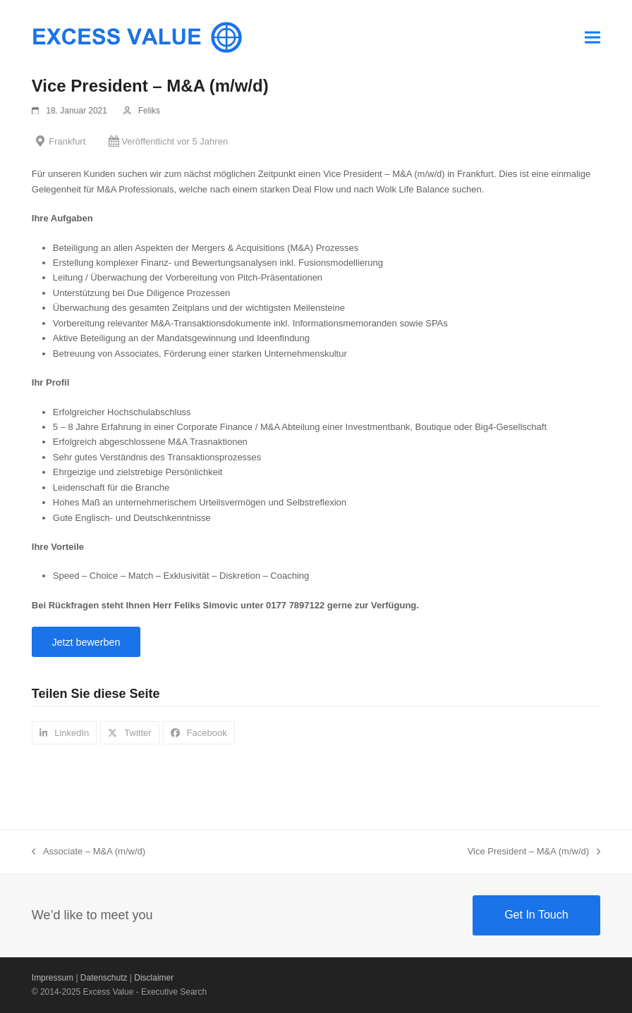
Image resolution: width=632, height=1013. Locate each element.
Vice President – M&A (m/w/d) (534, 852)
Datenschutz (104, 978)
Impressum (52, 978)
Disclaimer (154, 978)
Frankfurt (67, 141)
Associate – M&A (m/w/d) (88, 852)
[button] (592, 37)
